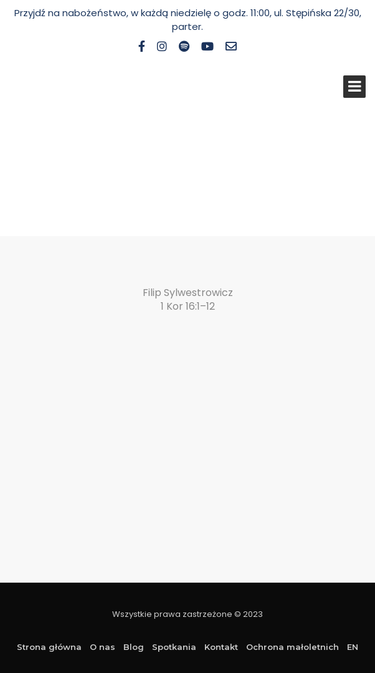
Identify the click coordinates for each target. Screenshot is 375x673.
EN (352, 647)
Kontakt (221, 647)
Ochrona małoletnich (292, 647)
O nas (102, 647)
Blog (133, 647)
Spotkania (174, 647)
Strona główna (49, 647)
